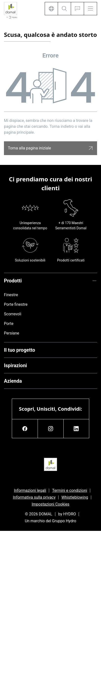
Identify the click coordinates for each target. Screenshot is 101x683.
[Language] (51, 8)
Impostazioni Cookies (51, 504)
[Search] (64, 8)
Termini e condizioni (69, 490)
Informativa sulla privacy (34, 497)
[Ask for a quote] (77, 8)
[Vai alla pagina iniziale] (10, 10)
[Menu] (90, 8)
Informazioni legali (30, 490)
